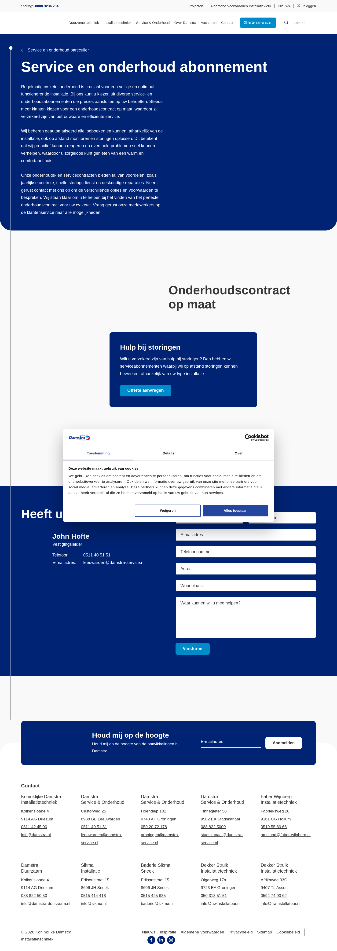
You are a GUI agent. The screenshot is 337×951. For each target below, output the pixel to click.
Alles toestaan (236, 511)
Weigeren (168, 511)
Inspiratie (168, 932)
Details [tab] (168, 453)
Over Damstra (185, 23)
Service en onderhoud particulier (55, 50)
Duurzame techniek (84, 23)
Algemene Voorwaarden (202, 932)
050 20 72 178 (154, 826)
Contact (227, 23)
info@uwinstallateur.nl (220, 903)
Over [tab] (239, 453)
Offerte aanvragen (258, 22)
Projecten (195, 6)
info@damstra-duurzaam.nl (45, 903)
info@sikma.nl (93, 903)
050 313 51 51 (214, 895)
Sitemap (264, 932)
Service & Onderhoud (153, 23)
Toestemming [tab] (98, 453)
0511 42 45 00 (34, 826)
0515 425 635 (153, 895)
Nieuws (284, 6)
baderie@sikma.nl (157, 903)
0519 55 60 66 (274, 826)
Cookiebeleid (288, 932)
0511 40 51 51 (96, 555)
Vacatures (208, 23)
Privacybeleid (240, 932)
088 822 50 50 (34, 895)
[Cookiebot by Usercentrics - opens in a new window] (248, 437)
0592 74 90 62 (274, 895)
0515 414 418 (93, 895)
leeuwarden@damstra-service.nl (113, 562)
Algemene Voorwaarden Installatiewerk (240, 6)
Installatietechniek (117, 23)
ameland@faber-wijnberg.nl (286, 834)
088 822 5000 (213, 826)
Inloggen (309, 6)
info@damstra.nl (36, 834)
